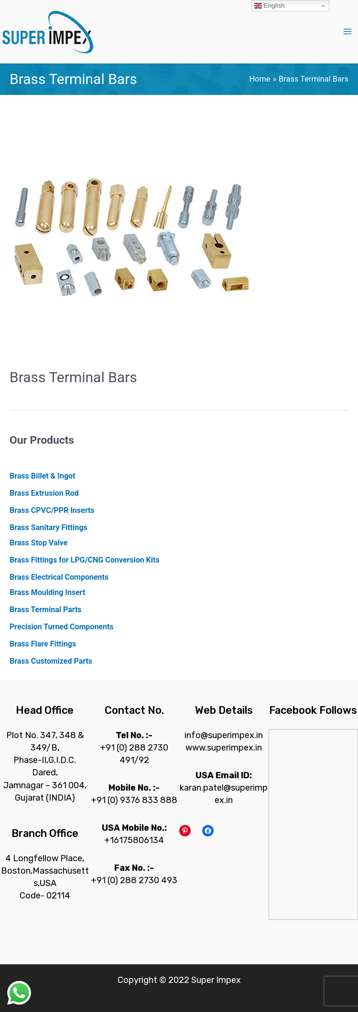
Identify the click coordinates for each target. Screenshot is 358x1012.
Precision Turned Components (62, 626)
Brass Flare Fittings (43, 643)
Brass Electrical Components (59, 577)
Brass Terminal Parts (46, 609)
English (269, 6)
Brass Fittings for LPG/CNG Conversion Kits (85, 559)
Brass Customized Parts (51, 661)
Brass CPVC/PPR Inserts (52, 510)
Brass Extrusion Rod (44, 493)
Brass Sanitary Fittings (48, 527)
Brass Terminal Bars (73, 377)
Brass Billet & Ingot (42, 475)
